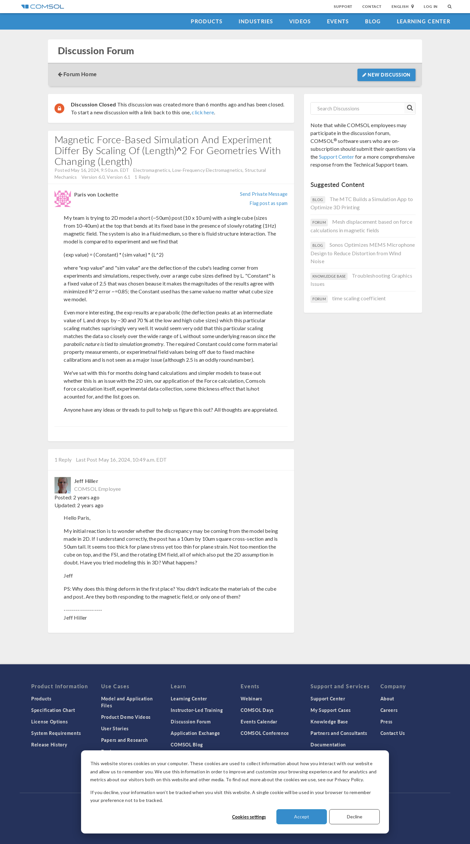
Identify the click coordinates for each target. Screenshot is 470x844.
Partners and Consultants (338, 733)
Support (343, 6)
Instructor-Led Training (197, 710)
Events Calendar (259, 721)
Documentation (328, 744)
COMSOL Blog (187, 744)
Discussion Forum (96, 51)
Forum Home (79, 74)
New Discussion (386, 74)
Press (386, 721)
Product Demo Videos (126, 717)
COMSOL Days (257, 710)
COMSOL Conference (265, 733)
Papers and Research (124, 740)
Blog (373, 21)
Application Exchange (195, 733)
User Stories (115, 728)
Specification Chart (53, 710)
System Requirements (56, 733)
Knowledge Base (329, 721)
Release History (49, 744)
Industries (256, 21)
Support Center (336, 156)
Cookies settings (249, 816)
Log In (431, 6)
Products (207, 21)
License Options (49, 721)
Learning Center (423, 21)
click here (203, 112)
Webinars (251, 698)
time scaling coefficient (359, 298)
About (387, 698)
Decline (354, 816)
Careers (389, 710)
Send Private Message (264, 194)
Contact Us (392, 733)
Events (338, 21)
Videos (300, 21)
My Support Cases (330, 710)
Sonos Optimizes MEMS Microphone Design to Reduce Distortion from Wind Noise (362, 252)
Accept (301, 816)
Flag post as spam (269, 203)
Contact (372, 6)
